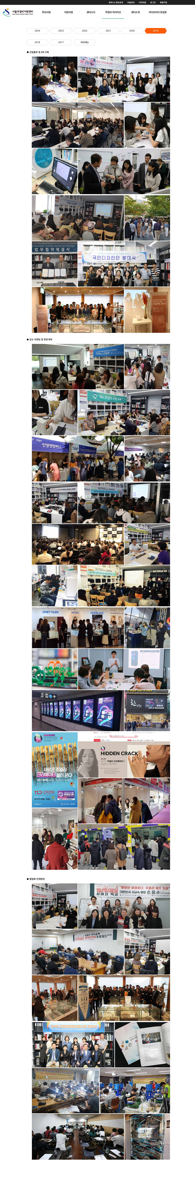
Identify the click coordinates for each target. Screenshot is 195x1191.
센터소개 (135, 12)
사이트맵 (142, 2)
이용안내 (131, 2)
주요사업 (46, 12)
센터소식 (90, 12)
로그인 (153, 2)
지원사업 (68, 12)
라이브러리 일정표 (158, 12)
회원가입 (163, 2)
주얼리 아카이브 (113, 12)
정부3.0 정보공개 (116, 2)
